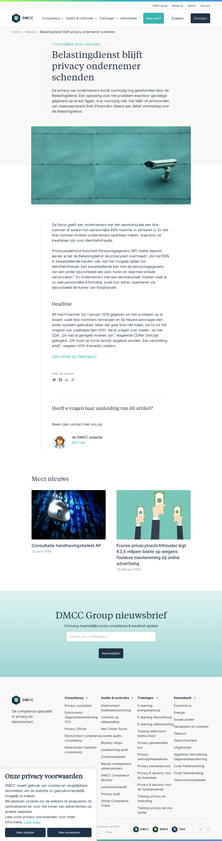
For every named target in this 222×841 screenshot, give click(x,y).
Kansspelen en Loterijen (191, 726)
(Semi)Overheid (185, 740)
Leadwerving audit (114, 750)
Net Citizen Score (114, 729)
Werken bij (177, 5)
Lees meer (32, 822)
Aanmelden (111, 653)
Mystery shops (112, 743)
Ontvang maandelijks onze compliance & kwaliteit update (111, 626)
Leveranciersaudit (114, 787)
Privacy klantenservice (153, 766)
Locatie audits (111, 736)
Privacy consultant (78, 705)
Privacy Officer (76, 729)
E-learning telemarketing (155, 724)
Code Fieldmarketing (189, 766)
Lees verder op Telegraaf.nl (74, 356)
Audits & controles (79, 18)
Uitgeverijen (182, 747)
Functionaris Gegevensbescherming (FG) (81, 717)
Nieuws (192, 5)
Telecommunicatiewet (190, 780)
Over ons (205, 5)
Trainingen (106, 18)
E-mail (78, 443)
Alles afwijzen (25, 832)
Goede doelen (184, 719)
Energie (179, 712)
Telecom (180, 733)
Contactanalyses (113, 757)
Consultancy (51, 18)
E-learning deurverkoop (154, 717)
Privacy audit (110, 794)
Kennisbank (129, 18)
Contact (200, 18)
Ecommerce (182, 705)
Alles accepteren (69, 832)
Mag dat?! (153, 18)
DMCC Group (160, 5)
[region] (48, 804)
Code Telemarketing (188, 773)
